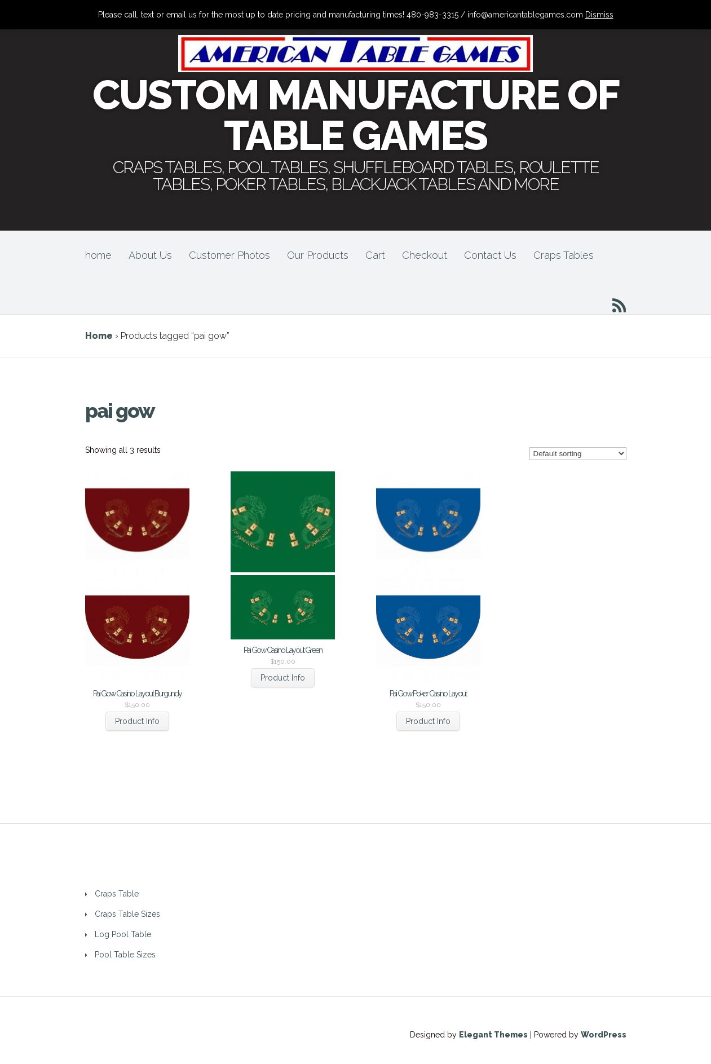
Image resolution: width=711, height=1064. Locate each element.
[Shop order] (577, 453)
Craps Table (117, 893)
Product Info (137, 721)
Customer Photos (229, 255)
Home (99, 335)
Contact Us (490, 255)
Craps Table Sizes (127, 914)
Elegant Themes (493, 1034)
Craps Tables (563, 255)
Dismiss (599, 14)
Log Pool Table (123, 934)
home (98, 255)
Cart (375, 255)
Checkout (424, 255)
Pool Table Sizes (125, 954)
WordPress (603, 1034)
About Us (150, 255)
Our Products (317, 255)
